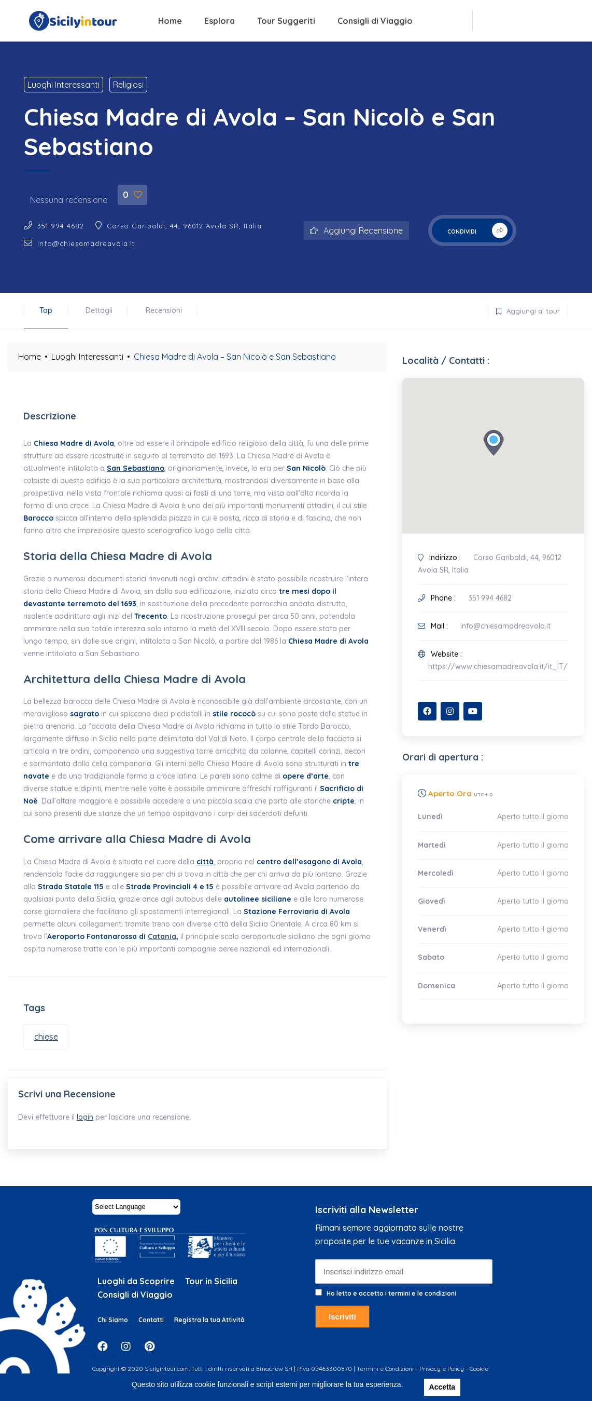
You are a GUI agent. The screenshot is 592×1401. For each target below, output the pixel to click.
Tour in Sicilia (211, 1291)
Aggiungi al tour (524, 309)
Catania (162, 936)
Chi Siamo (112, 1330)
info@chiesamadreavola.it (86, 243)
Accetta (442, 1387)
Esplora (219, 21)
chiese (46, 1036)
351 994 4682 (60, 226)
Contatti (151, 1330)
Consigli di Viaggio (375, 21)
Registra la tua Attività (209, 1330)
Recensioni (164, 310)
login (90, 1122)
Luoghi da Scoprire (136, 1291)
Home (170, 21)
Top (45, 310)
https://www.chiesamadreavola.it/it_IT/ (498, 666)
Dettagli (99, 310)
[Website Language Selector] (136, 1217)
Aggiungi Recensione (356, 230)
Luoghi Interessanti (63, 84)
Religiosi (128, 84)
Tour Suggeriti (286, 21)
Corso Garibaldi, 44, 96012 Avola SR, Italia (184, 226)
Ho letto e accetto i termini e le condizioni (391, 1304)
